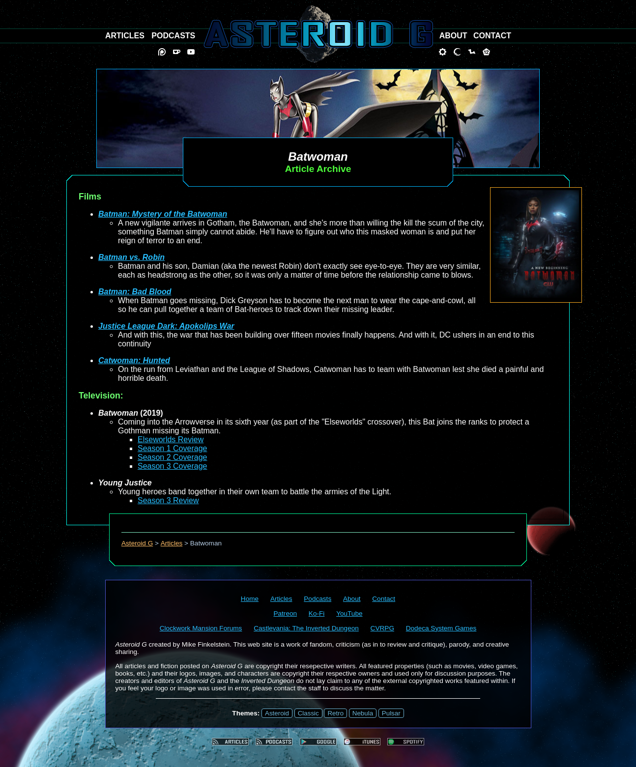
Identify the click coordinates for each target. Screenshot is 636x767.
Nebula (362, 713)
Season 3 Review (168, 500)
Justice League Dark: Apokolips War (166, 326)
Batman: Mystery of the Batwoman (162, 214)
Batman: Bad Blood (134, 291)
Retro (335, 713)
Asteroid (277, 713)
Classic (308, 713)
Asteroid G (137, 543)
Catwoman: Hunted (134, 360)
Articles (172, 543)
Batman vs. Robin (131, 257)
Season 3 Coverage (172, 466)
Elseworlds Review (170, 439)
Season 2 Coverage (172, 457)
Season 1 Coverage (172, 448)
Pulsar (391, 713)
